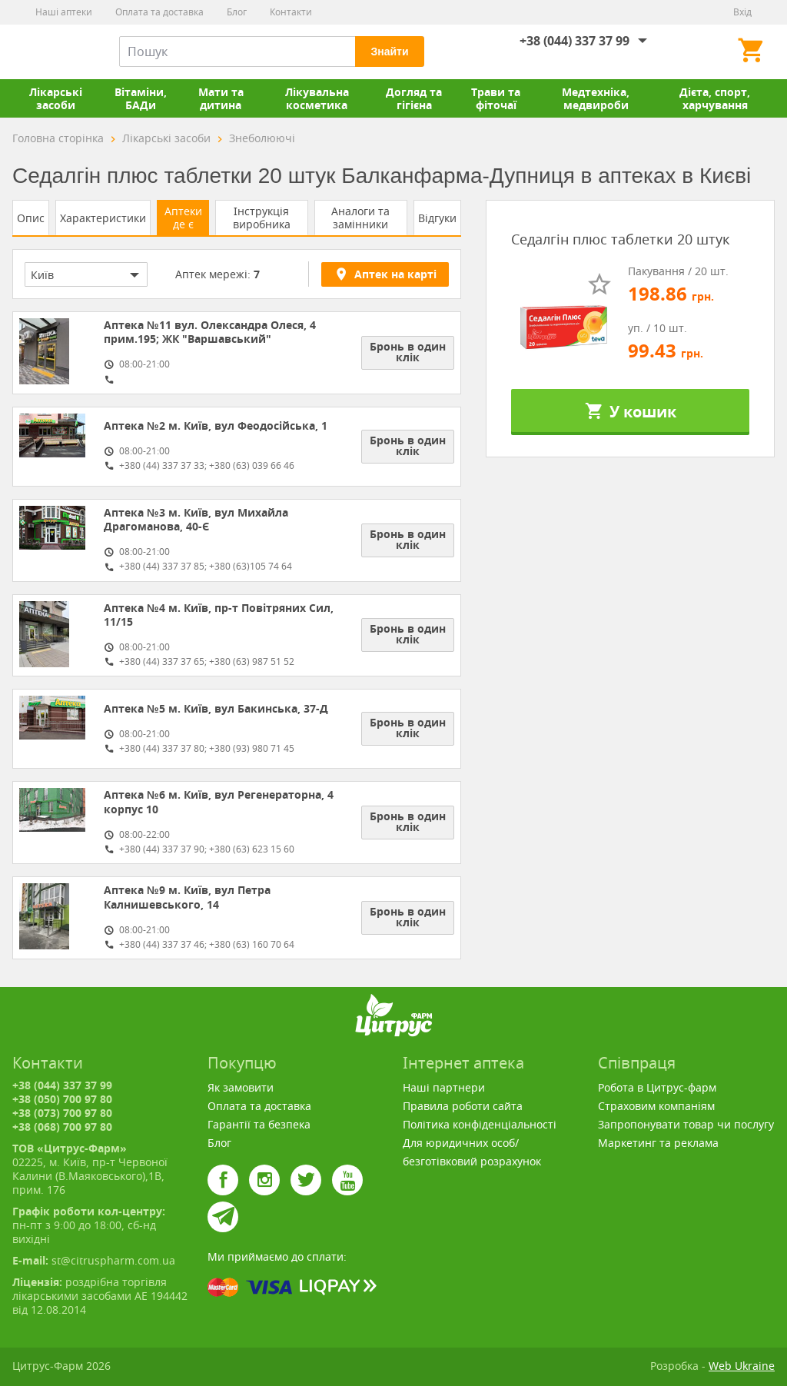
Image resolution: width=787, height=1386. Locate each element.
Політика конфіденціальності (479, 1124)
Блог (237, 11)
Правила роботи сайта (463, 1105)
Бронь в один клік (408, 351)
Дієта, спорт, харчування (714, 98)
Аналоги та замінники (360, 217)
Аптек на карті (385, 273)
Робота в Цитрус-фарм (657, 1087)
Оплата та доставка (159, 11)
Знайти (389, 51)
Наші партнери (444, 1087)
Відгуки (437, 218)
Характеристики (103, 218)
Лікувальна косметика (317, 98)
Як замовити (241, 1087)
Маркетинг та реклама (658, 1142)
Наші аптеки (63, 11)
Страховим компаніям (656, 1105)
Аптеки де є (183, 217)
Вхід (742, 11)
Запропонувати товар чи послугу (686, 1124)
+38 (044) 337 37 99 (574, 40)
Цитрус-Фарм (48, 51)
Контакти (291, 11)
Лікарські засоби (55, 98)
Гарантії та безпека (259, 1124)
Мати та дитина (221, 98)
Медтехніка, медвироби (595, 98)
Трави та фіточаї (495, 98)
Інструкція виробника (262, 217)
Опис (31, 218)
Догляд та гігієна (414, 98)
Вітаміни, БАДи (141, 98)
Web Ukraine (742, 1365)
